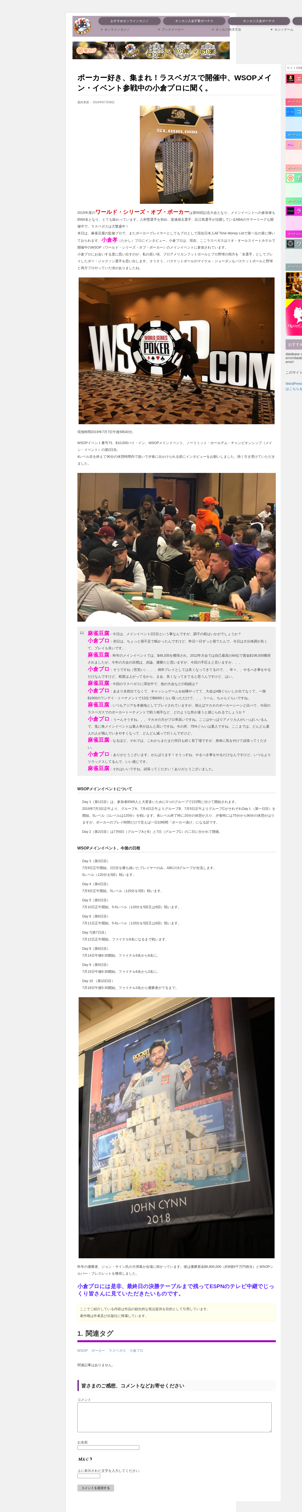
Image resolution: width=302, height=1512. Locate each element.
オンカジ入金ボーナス (259, 21)
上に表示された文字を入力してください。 (110, 1476)
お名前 (82, 1448)
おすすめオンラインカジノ (129, 21)
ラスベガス (117, 1350)
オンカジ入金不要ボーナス (194, 21)
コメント (84, 1400)
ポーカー (98, 1350)
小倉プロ (136, 1350)
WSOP (82, 1350)
